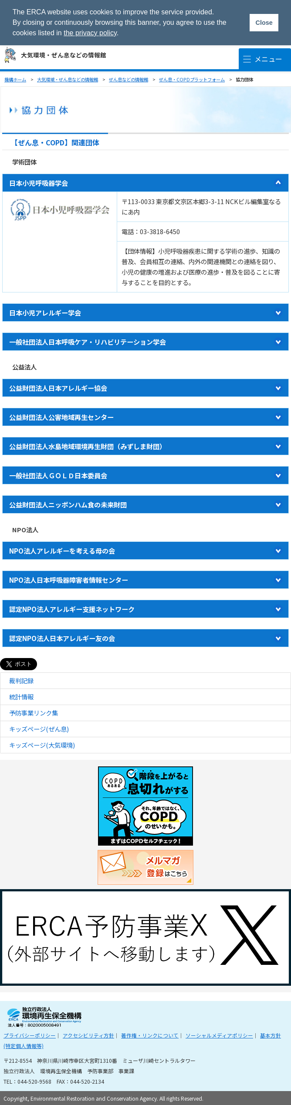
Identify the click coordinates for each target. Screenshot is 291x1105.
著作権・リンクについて (150, 1035)
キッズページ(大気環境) (42, 744)
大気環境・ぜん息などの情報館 (63, 54)
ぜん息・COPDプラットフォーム (192, 79)
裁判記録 (21, 680)
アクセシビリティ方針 (88, 1035)
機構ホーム (15, 79)
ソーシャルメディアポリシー (219, 1035)
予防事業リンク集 (33, 712)
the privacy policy (90, 33)
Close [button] (263, 22)
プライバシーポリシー (29, 1035)
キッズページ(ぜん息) (39, 728)
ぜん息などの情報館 (128, 79)
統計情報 (21, 696)
